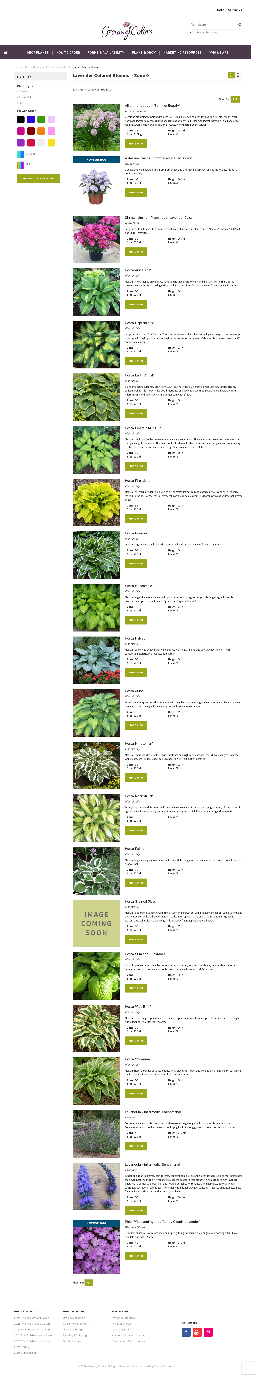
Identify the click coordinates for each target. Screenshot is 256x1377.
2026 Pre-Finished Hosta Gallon (33, 1335)
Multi (27, 164)
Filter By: (229, 99)
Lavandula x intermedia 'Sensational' (152, 1164)
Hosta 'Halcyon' (136, 638)
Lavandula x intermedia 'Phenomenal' (153, 1112)
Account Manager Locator (128, 1335)
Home (17, 67)
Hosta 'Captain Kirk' (139, 323)
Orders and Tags (73, 1329)
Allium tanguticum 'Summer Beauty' (152, 106)
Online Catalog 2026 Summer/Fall (45, 67)
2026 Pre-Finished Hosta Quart (33, 1341)
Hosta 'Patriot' (135, 849)
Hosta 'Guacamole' (139, 586)
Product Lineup (121, 1323)
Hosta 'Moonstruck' (139, 796)
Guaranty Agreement (76, 1323)
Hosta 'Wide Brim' (138, 1007)
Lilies (21, 103)
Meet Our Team (121, 1329)
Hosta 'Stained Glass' (140, 901)
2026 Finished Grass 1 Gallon (31, 1317)
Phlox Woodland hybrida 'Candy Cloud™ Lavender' (162, 1222)
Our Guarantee (72, 1341)
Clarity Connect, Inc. (166, 1366)
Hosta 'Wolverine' (137, 1059)
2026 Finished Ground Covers (32, 1329)
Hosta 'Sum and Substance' (145, 954)
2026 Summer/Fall (25, 1352)
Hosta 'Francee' (136, 533)
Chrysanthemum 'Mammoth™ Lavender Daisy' (159, 218)
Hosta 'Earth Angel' (139, 375)
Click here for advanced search (206, 32)
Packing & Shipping (75, 1335)
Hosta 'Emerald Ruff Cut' (143, 428)
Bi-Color (29, 154)
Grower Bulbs (26, 97)
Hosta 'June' (134, 691)
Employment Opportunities (128, 1341)
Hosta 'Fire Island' (138, 481)
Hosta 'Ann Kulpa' (138, 270)
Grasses (23, 91)
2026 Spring (21, 1347)
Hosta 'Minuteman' (139, 743)
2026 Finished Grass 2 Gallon (32, 1323)
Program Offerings (123, 1317)
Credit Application (74, 1317)
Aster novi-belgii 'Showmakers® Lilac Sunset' (159, 158)
